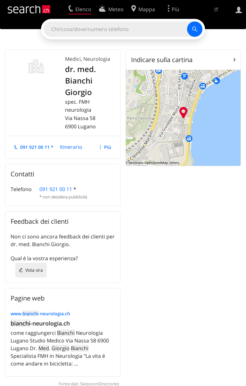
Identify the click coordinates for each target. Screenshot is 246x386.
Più (107, 147)
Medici (73, 58)
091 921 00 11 (55, 189)
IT (216, 9)
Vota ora (34, 270)
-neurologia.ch (40, 323)
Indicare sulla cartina (162, 59)
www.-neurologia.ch (40, 313)
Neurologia (96, 58)
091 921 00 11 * (36, 147)
